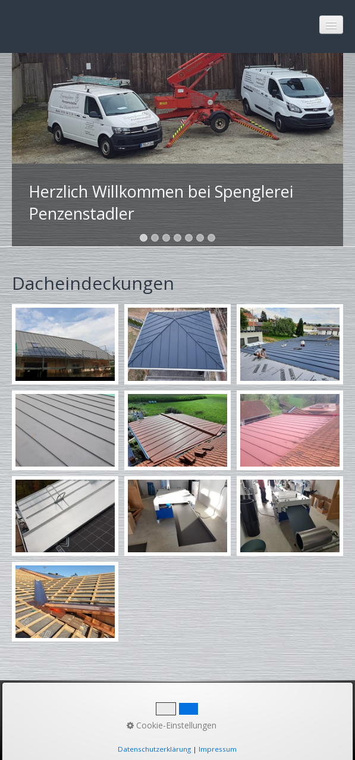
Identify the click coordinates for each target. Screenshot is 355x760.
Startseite (37, 712)
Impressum (151, 712)
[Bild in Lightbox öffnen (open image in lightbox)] (65, 344)
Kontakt (92, 712)
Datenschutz (221, 712)
